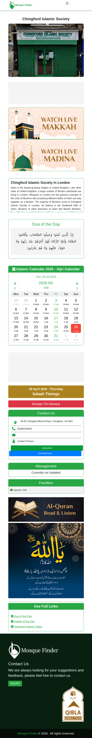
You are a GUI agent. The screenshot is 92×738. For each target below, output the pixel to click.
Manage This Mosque (46, 404)
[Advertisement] (46, 93)
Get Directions (45, 453)
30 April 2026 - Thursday (46, 391)
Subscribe (47, 448)
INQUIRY (15, 683)
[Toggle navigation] (67, 3)
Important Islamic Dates (26, 626)
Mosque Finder (27, 733)
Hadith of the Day (23, 621)
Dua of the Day (21, 616)
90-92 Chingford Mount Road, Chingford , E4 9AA (47, 421)
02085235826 (24, 429)
